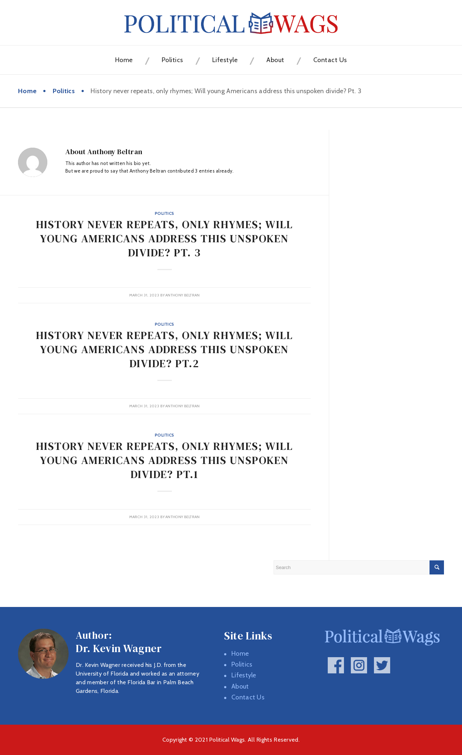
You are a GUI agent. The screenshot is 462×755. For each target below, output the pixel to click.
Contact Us (248, 697)
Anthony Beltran (182, 295)
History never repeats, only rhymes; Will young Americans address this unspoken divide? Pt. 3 (164, 238)
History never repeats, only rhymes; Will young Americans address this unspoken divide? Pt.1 (164, 460)
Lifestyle (243, 675)
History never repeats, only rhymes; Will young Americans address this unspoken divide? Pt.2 (164, 349)
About (240, 686)
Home (27, 91)
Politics (64, 91)
